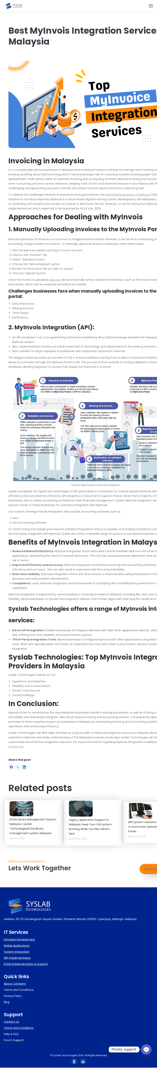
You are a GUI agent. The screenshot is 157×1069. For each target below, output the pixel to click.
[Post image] (21, 808)
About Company (15, 984)
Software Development (19, 939)
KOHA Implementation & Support (26, 964)
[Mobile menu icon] (151, 5)
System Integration (16, 952)
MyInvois (54, 280)
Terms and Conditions (19, 1028)
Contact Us (11, 1022)
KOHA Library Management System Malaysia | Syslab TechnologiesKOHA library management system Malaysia (33, 826)
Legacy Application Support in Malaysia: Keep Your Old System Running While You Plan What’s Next (90, 827)
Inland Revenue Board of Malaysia (127, 195)
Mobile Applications (16, 946)
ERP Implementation (17, 958)
